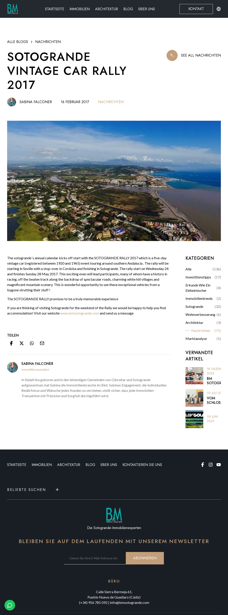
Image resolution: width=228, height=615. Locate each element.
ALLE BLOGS (17, 41)
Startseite (54, 9)
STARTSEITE (16, 464)
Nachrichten (48, 41)
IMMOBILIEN (42, 464)
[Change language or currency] (218, 9)
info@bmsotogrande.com (129, 602)
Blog (128, 9)
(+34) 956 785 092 (93, 602)
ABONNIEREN (145, 558)
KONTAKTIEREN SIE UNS (142, 464)
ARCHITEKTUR (68, 464)
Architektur (106, 9)
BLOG (90, 464)
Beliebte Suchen (33, 489)
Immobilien (79, 9)
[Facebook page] (202, 464)
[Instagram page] (210, 464)
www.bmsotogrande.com (80, 313)
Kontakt (196, 8)
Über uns (146, 9)
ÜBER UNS (109, 464)
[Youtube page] (218, 464)
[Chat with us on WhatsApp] (9, 605)
